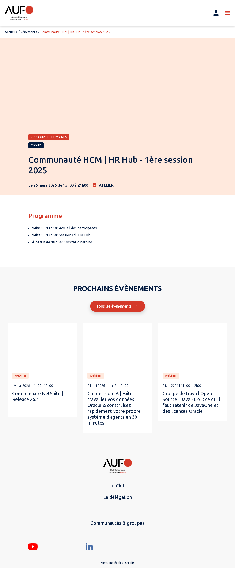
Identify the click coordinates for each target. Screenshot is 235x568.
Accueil (10, 32)
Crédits (129, 562)
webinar (20, 375)
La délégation (117, 497)
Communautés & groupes (117, 523)
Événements (28, 32)
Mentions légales (112, 562)
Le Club (117, 485)
